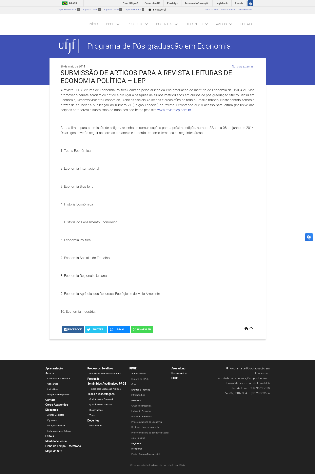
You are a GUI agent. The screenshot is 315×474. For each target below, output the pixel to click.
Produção (93, 378)
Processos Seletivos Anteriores (105, 373)
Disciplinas (136, 448)
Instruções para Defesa (59, 431)
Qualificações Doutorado (101, 399)
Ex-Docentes (95, 425)
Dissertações (95, 410)
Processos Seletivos (100, 368)
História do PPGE (140, 379)
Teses (92, 415)
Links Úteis (53, 389)
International (157, 9)
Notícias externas (243, 66)
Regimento (136, 443)
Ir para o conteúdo (69, 9)
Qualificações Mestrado (101, 404)
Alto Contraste (228, 9)
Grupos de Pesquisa (141, 405)
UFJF (174, 378)
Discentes (194, 24)
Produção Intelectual (141, 416)
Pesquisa (135, 24)
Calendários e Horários (58, 378)
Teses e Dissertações (100, 394)
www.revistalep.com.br (174, 110)
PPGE (110, 24)
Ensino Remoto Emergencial (145, 454)
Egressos (52, 420)
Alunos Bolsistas (55, 415)
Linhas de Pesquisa (141, 411)
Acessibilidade (245, 9)
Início (93, 24)
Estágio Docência (56, 425)
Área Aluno (178, 368)
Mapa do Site (211, 9)
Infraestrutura (138, 395)
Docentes (164, 24)
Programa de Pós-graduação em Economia (159, 46)
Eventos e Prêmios (140, 389)
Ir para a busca (113, 9)
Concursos (52, 384)
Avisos (221, 24)
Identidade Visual (56, 441)
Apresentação (54, 368)
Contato (50, 399)
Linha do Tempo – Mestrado (63, 446)
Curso (134, 384)
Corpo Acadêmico (56, 404)
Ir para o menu (92, 9)
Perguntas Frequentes (58, 394)
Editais (246, 24)
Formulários (179, 373)
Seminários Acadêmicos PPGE (106, 383)
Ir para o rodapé (135, 9)
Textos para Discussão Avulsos (105, 389)
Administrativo (138, 373)
